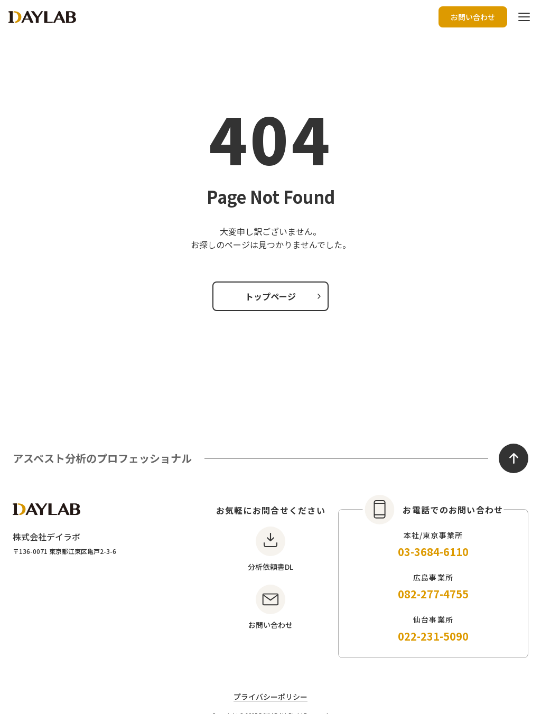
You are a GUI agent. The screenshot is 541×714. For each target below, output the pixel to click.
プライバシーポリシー (270, 696)
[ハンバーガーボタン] (524, 17)
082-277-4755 (433, 594)
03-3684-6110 (433, 551)
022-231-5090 (433, 636)
